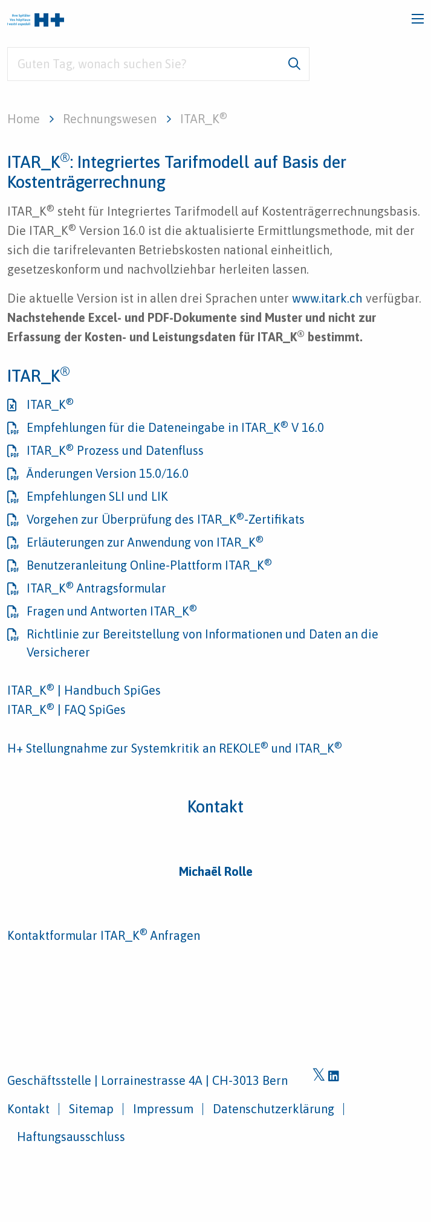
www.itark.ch (327, 298)
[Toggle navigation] (418, 19)
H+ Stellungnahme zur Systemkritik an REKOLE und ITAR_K (174, 748)
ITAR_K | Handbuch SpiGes (84, 690)
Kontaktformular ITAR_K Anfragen (103, 935)
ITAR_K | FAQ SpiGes (66, 709)
